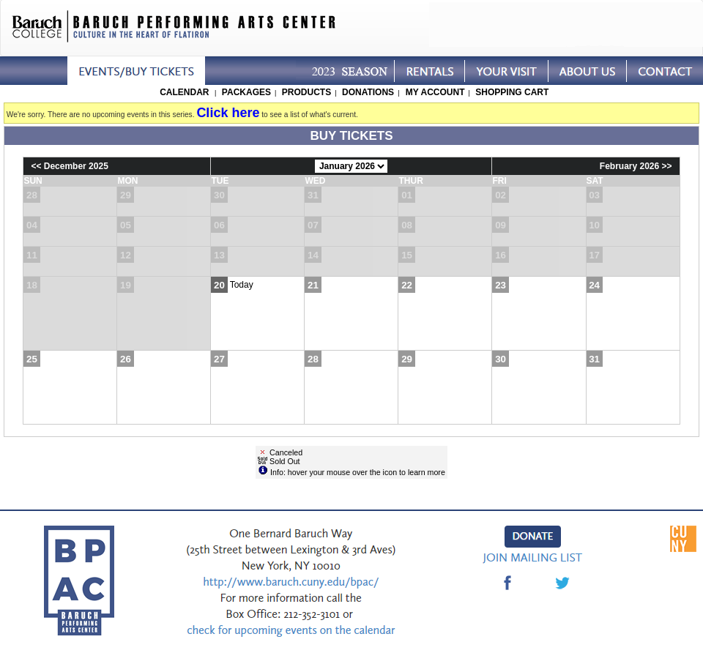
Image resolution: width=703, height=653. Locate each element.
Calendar (184, 92)
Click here (227, 112)
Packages (246, 92)
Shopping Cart (511, 92)
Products (306, 92)
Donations (368, 92)
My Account (433, 92)
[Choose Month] (351, 166)
